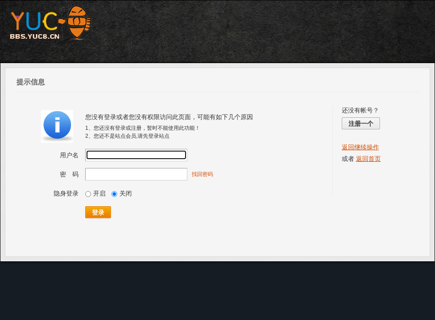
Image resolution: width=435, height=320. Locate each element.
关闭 (121, 193)
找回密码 (202, 174)
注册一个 (360, 123)
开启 (95, 193)
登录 (98, 212)
